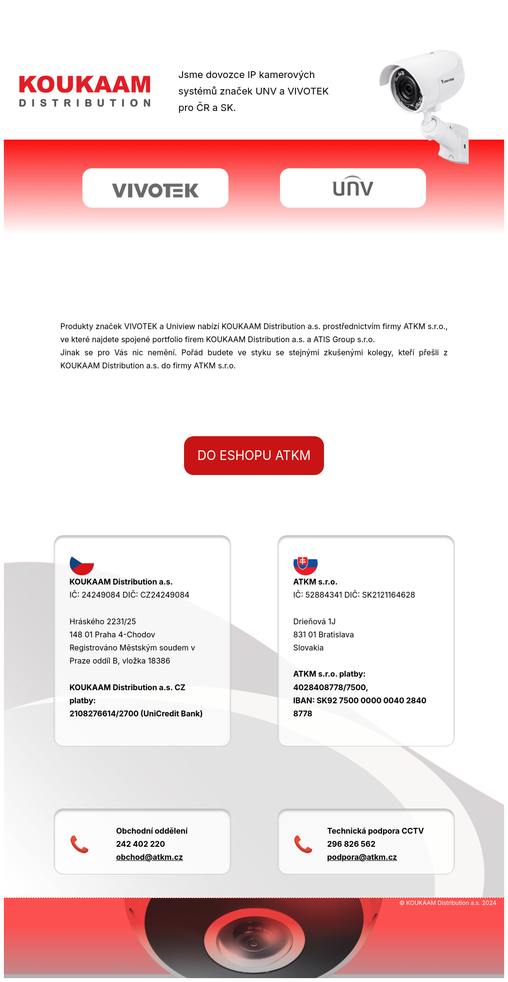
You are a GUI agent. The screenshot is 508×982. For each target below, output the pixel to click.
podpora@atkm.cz (362, 857)
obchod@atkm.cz (149, 857)
